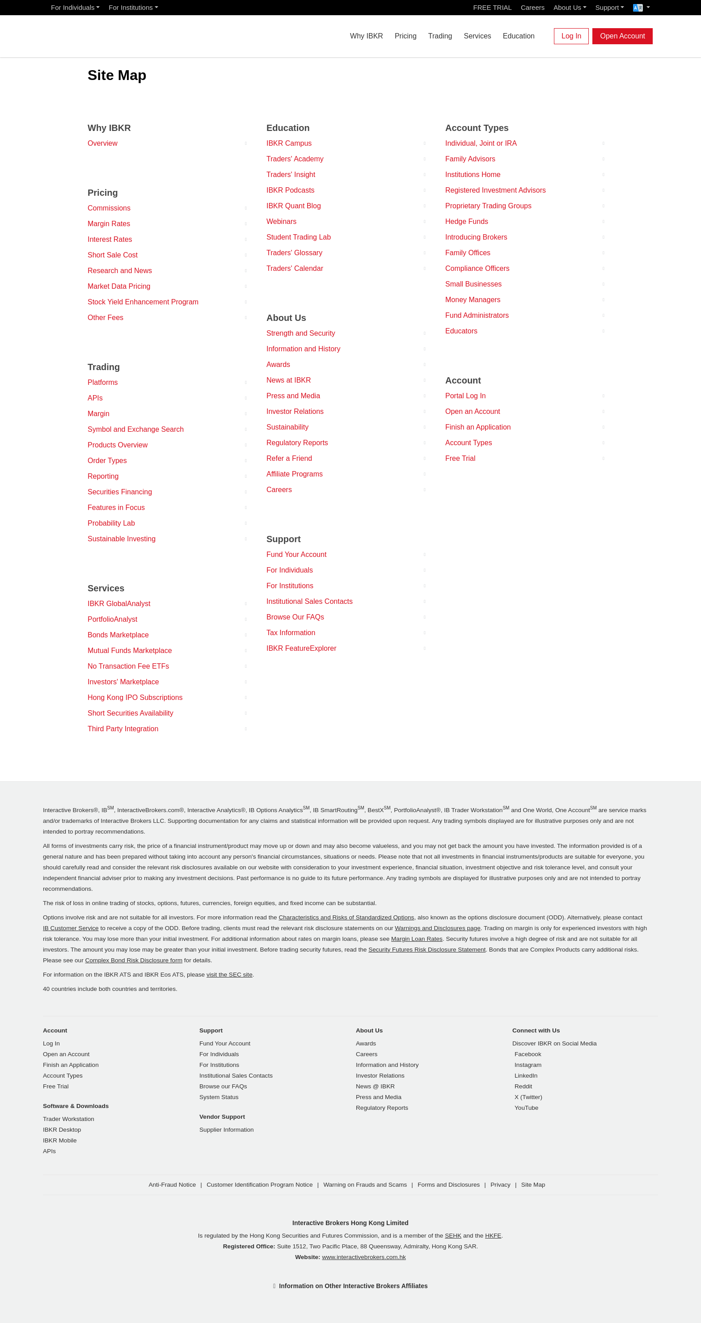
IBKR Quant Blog (293, 206)
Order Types (107, 460)
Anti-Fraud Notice (172, 1184)
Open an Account (472, 411)
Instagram (528, 1065)
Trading (440, 36)
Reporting (103, 476)
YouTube (526, 1107)
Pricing (406, 36)
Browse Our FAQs (295, 617)
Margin (99, 413)
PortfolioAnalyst (112, 619)
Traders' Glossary (294, 253)
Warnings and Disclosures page (437, 928)
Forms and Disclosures (449, 1184)
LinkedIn (526, 1075)
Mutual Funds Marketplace (130, 650)
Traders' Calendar (294, 268)
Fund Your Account (296, 554)
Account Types (468, 443)
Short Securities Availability (130, 713)
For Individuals (73, 7)
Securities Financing (120, 492)
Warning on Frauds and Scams (365, 1184)
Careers (533, 7)
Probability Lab (111, 523)
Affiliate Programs (294, 474)
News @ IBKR (375, 1086)
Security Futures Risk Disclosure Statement (427, 949)
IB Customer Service (71, 928)
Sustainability (287, 427)
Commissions (109, 208)
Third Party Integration (123, 729)
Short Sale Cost (113, 255)
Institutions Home (473, 174)
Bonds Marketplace (118, 635)
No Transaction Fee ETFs (128, 666)
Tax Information (290, 632)
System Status (219, 1097)
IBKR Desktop (62, 1129)
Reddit (523, 1086)
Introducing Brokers (476, 237)
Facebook (528, 1054)
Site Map (533, 1184)
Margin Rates (109, 224)
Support (607, 7)
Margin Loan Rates (417, 938)
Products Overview (118, 445)
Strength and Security (300, 333)
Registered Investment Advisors (495, 190)
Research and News (120, 270)
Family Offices (467, 253)
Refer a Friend (289, 458)
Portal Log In (465, 396)
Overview (103, 143)
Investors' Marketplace (123, 682)
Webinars (281, 221)
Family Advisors (470, 159)
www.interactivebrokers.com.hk (363, 1257)
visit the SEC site (230, 974)
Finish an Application (478, 427)
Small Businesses (473, 284)
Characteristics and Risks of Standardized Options (346, 917)
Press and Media (293, 396)
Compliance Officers (477, 268)
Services (477, 36)
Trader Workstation (68, 1119)
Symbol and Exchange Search (136, 429)
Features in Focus (116, 507)
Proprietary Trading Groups (488, 206)
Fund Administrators (477, 315)
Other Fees (105, 317)
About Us (567, 7)
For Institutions (130, 7)
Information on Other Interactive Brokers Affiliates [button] (353, 1285)
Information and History (303, 349)
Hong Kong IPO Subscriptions (135, 697)
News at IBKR (288, 380)
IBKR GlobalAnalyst (119, 603)
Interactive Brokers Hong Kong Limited (350, 1222)
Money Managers (473, 299)
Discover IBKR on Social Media (554, 1043)
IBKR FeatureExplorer (301, 648)
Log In (571, 36)
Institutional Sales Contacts (309, 601)
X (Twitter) (528, 1097)
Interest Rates (110, 239)
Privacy (500, 1184)
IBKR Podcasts (290, 190)
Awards (278, 364)
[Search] (546, 36)
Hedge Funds (466, 221)
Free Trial (460, 458)
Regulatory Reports (297, 443)
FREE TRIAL (492, 7)
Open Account (622, 36)
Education (519, 36)
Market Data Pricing (119, 286)
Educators (461, 331)
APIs (95, 398)
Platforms (103, 382)
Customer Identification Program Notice (259, 1184)
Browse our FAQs (223, 1086)
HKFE (493, 1235)
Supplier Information (226, 1129)
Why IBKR (366, 36)
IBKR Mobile (60, 1140)
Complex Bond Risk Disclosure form (133, 960)
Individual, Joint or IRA (481, 143)
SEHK (453, 1235)
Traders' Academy (295, 159)
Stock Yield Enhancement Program (143, 302)
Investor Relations (295, 411)
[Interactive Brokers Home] (96, 34)
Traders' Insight (290, 174)
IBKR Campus (289, 143)
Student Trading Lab (298, 237)
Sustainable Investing (122, 539)
